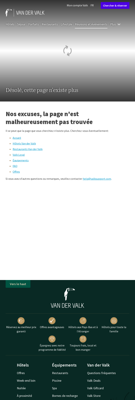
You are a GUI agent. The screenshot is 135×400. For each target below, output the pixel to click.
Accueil (17, 138)
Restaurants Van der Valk (28, 149)
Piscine (56, 381)
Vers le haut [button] (18, 284)
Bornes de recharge (65, 396)
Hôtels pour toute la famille (114, 325)
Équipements (21, 160)
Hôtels (10, 24)
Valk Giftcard (95, 388)
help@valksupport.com (97, 178)
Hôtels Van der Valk (24, 143)
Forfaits (33, 24)
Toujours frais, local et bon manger (83, 343)
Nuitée (21, 388)
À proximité (24, 396)
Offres (16, 171)
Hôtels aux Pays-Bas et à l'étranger (83, 325)
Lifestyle (66, 24)
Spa (54, 388)
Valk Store (94, 396)
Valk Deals (94, 381)
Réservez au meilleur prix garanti (21, 325)
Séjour (21, 24)
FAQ (15, 166)
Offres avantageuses (52, 323)
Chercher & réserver (115, 5)
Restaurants (50, 24)
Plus (115, 24)
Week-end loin (26, 381)
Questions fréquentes (101, 373)
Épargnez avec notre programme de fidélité (52, 343)
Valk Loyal (19, 154)
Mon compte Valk (77, 5)
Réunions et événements (91, 24)
